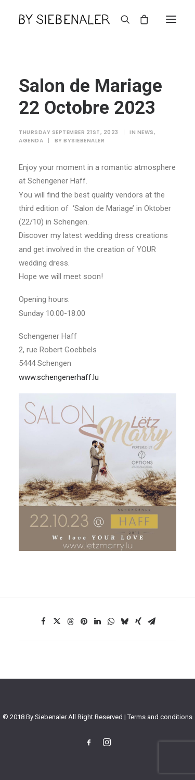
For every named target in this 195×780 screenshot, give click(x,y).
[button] (171, 19)
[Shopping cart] (139, 19)
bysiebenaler (84, 140)
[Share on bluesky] (125, 621)
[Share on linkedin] (98, 621)
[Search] (120, 19)
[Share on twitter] (57, 621)
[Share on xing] (138, 621)
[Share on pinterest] (84, 621)
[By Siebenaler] (64, 19)
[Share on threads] (70, 621)
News (145, 132)
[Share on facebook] (43, 621)
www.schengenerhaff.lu (59, 377)
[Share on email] (152, 621)
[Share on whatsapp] (111, 621)
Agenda (31, 140)
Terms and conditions (159, 717)
